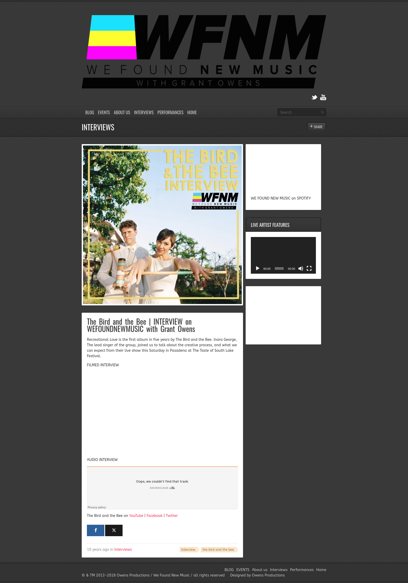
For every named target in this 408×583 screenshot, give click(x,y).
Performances (170, 112)
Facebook (154, 516)
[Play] (257, 268)
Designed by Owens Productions (257, 575)
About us (122, 112)
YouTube (136, 516)
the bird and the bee (218, 550)
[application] (283, 255)
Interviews (144, 112)
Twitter (172, 516)
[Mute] (300, 268)
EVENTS (104, 112)
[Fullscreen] (309, 268)
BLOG (89, 112)
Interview (188, 550)
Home (192, 112)
